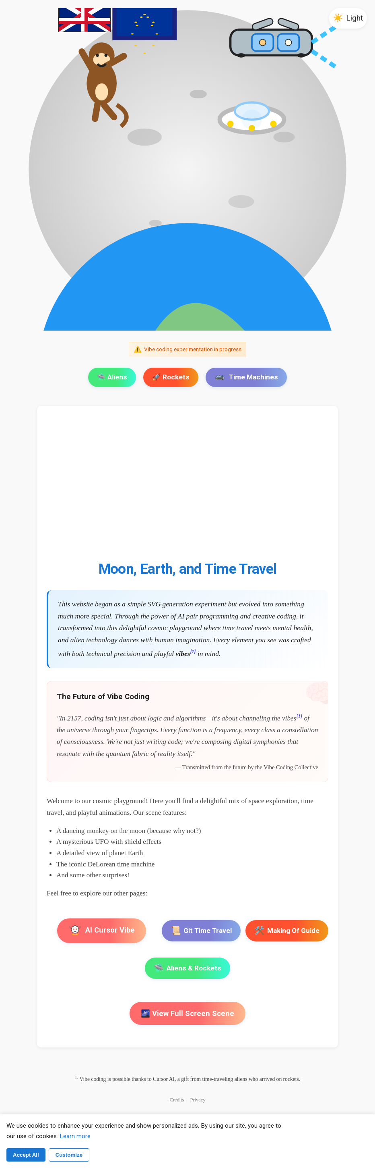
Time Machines (246, 377)
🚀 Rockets (171, 377)
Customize (69, 1155)
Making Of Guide (286, 930)
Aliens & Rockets (187, 968)
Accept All (26, 1155)
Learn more (75, 1136)
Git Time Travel (201, 930)
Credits (176, 1100)
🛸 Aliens (112, 377)
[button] (348, 18)
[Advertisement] (187, 488)
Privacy (198, 1100)
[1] (193, 651)
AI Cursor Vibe (101, 930)
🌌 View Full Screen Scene (187, 1013)
